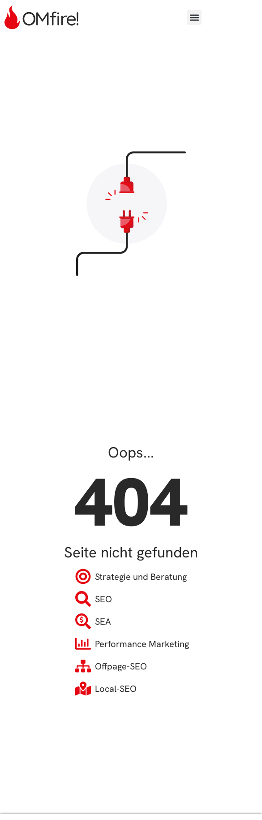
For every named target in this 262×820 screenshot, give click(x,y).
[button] (194, 17)
